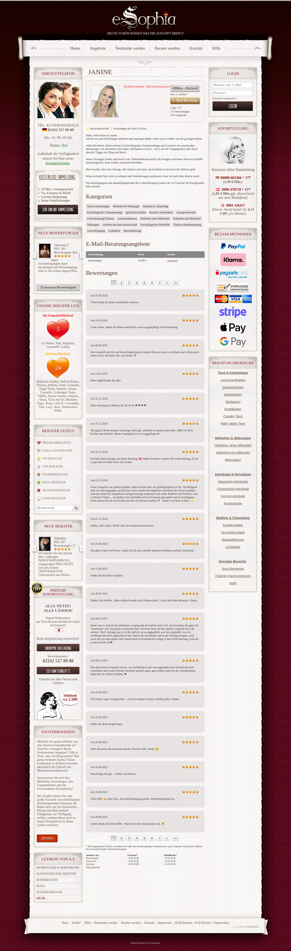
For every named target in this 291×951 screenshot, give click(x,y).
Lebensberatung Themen (100, 218)
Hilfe (216, 48)
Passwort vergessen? (224, 98)
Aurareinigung (49, 892)
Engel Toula (47, 388)
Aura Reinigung (233, 569)
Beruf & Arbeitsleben (161, 212)
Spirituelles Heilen (135, 212)
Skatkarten (233, 402)
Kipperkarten (233, 394)
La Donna (47, 343)
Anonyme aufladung (58, 648)
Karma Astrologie (233, 496)
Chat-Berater (53, 498)
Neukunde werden (130, 48)
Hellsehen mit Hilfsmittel (233, 452)
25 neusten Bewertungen (58, 287)
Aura (40, 886)
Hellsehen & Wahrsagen (126, 206)
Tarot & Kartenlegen (98, 206)
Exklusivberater (57, 450)
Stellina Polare (69, 381)
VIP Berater (52, 458)
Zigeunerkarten (232, 387)
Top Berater (52, 466)
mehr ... (42, 898)
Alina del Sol (56, 399)
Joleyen (73, 396)
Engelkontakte (233, 525)
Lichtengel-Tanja (64, 392)
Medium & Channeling (155, 206)
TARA (42, 396)
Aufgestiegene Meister (56, 873)
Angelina (68, 343)
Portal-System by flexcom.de (145, 942)
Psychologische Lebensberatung (104, 212)
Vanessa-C (61, 245)
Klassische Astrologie (233, 481)
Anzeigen (172, 260)
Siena (42, 399)
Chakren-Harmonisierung (187, 224)
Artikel (76, 922)
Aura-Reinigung (96, 230)
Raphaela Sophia (47, 381)
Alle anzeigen (93, 867)
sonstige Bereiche (186, 212)
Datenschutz (221, 922)
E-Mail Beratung (185, 100)
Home (75, 48)
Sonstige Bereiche (232, 561)
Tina (41, 407)
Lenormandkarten (233, 380)
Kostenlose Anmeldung (57, 176)
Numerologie (233, 503)
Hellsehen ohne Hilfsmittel (233, 445)
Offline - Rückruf (185, 88)
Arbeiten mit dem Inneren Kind (120, 224)
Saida (62, 385)
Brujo (49, 403)
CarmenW (52, 347)
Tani (58, 343)
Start (65, 922)
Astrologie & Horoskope (57, 867)
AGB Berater (202, 922)
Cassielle (46, 392)
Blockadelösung (233, 539)
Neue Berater (54, 482)
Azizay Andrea (57, 396)
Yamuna (60, 538)
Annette (61, 388)
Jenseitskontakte (233, 532)
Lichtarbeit (233, 547)
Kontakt (196, 48)
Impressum (165, 922)
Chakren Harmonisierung (233, 576)
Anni (57, 407)
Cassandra (71, 403)
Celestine (73, 385)
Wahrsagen (233, 460)
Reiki (232, 583)
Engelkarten (232, 409)
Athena (52, 385)
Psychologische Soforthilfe (155, 224)
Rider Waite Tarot (233, 423)
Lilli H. (59, 403)
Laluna (65, 347)
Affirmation (47, 880)
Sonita (72, 388)
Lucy (49, 407)
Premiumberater (56, 442)
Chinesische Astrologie (233, 489)
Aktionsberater (56, 490)
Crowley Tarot (233, 416)
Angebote (98, 48)
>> (175, 282)
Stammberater (55, 474)
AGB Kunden (183, 922)
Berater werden (167, 48)
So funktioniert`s (58, 671)
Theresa (41, 385)
